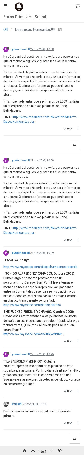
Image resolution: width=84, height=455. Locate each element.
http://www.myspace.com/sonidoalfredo (32, 305)
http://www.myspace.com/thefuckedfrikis (33, 334)
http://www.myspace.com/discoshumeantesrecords (40, 267)
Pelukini (17, 404)
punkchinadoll (21, 49)
